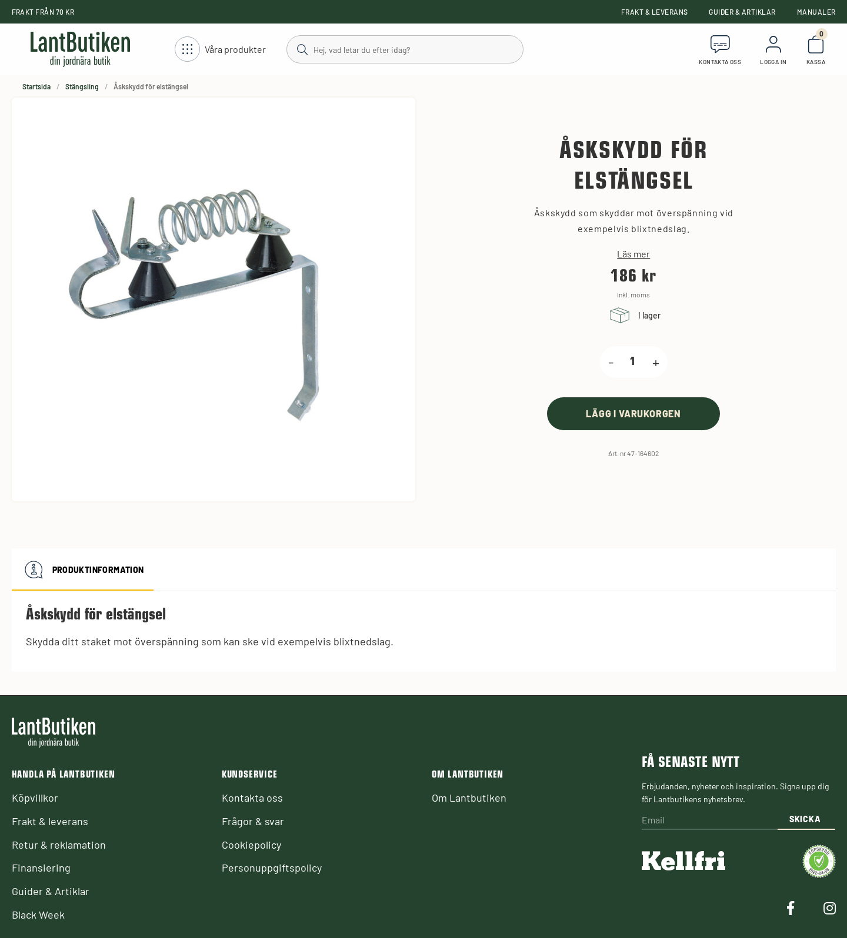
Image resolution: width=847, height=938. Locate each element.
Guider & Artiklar (742, 12)
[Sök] (404, 48)
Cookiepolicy (251, 844)
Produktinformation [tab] (83, 569)
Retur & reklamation (59, 844)
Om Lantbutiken (469, 797)
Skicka (805, 819)
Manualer (816, 12)
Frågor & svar (253, 821)
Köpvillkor (35, 797)
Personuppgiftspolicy (272, 867)
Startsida (36, 86)
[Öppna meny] (220, 49)
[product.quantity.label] (632, 362)
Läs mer (633, 254)
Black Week (38, 914)
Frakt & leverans (654, 12)
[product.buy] (633, 413)
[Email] (709, 821)
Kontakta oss (252, 797)
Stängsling (82, 86)
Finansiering (41, 867)
